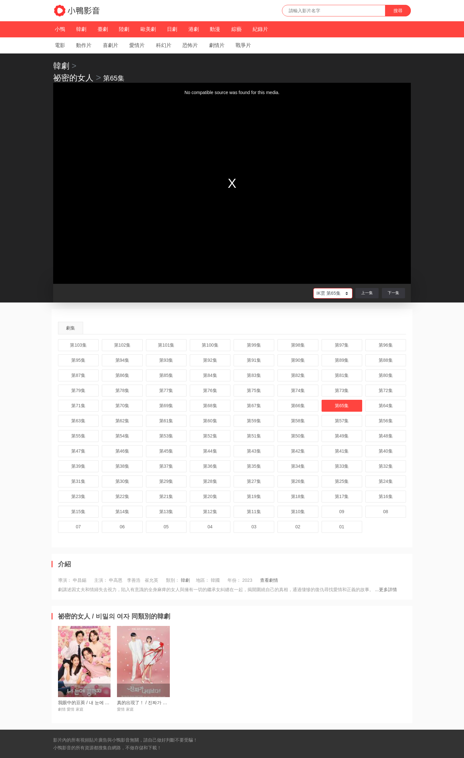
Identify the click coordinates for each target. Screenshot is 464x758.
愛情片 (137, 45)
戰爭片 (243, 45)
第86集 (122, 375)
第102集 (122, 345)
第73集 (342, 390)
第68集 (210, 405)
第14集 (122, 511)
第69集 (166, 405)
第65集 (342, 405)
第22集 (122, 496)
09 (341, 511)
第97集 (342, 345)
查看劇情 (269, 580)
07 (78, 526)
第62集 (122, 420)
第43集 (254, 451)
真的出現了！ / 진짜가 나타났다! (149, 702)
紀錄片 (260, 29)
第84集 (210, 375)
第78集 (122, 390)
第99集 (254, 345)
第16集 (386, 496)
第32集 (386, 466)
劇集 (70, 328)
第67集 (254, 405)
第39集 (78, 466)
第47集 (78, 451)
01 (341, 526)
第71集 (78, 405)
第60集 (210, 420)
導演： (65, 580)
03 (253, 526)
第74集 (298, 390)
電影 (60, 45)
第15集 (78, 511)
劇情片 (217, 45)
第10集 (298, 511)
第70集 (122, 405)
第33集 (342, 466)
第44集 (210, 451)
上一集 (367, 293)
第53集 (166, 435)
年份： (234, 580)
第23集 (78, 496)
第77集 (166, 390)
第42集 (298, 451)
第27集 (254, 481)
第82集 (298, 375)
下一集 (393, 293)
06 (122, 526)
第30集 (122, 481)
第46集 (122, 451)
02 (298, 526)
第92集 (210, 360)
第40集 (386, 451)
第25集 (342, 481)
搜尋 (397, 10)
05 (166, 526)
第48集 (386, 435)
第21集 (166, 496)
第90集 (298, 360)
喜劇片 (110, 45)
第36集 (210, 466)
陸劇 (124, 29)
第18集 (298, 496)
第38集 (122, 466)
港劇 (193, 29)
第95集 (78, 360)
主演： (101, 580)
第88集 (386, 360)
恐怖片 (190, 45)
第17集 (342, 496)
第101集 (166, 345)
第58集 (298, 420)
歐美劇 (148, 29)
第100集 (210, 345)
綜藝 (236, 29)
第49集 (342, 435)
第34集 (298, 466)
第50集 (298, 435)
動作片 (84, 45)
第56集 (386, 420)
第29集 (166, 481)
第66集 (298, 405)
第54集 (122, 435)
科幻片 (163, 45)
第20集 (210, 496)
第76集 (210, 390)
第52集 (210, 435)
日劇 (172, 29)
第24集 (386, 481)
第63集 (78, 420)
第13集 (166, 511)
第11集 (254, 511)
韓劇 (81, 29)
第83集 (254, 375)
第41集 (342, 451)
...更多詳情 (386, 589)
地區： (202, 580)
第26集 (298, 481)
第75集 (254, 390)
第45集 (166, 451)
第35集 (254, 466)
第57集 (342, 420)
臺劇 (103, 29)
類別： (172, 580)
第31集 (78, 481)
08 (385, 511)
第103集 (78, 345)
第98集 (298, 345)
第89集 (342, 360)
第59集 (254, 420)
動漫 (215, 29)
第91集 (254, 360)
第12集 (210, 511)
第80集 (386, 375)
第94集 (122, 360)
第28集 (210, 481)
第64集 (386, 405)
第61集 (166, 420)
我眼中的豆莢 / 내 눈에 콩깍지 (88, 702)
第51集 (254, 435)
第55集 (78, 435)
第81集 (342, 375)
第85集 (166, 375)
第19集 (254, 496)
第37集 (166, 466)
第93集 (166, 360)
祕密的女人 (73, 77)
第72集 (386, 390)
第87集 (78, 375)
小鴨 (60, 29)
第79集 (78, 390)
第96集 (386, 345)
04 (210, 526)
